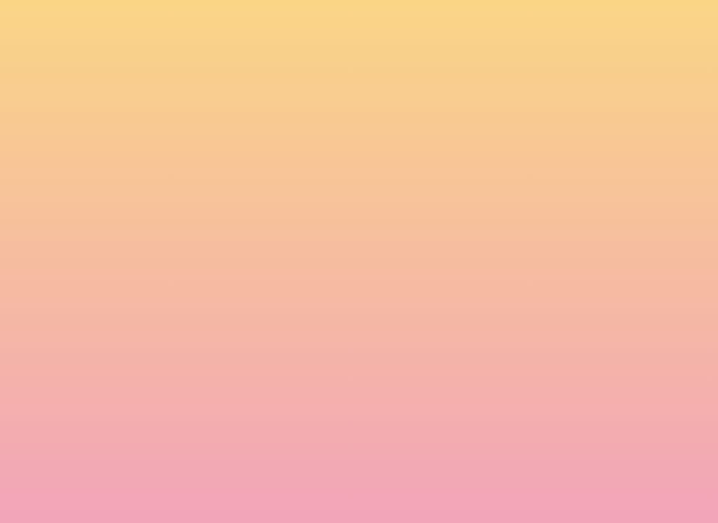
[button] (580, 23)
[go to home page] (106, 72)
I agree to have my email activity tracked (247, 450)
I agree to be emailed (205, 431)
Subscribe (175, 484)
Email (379, 371)
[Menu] (667, 24)
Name (156, 371)
